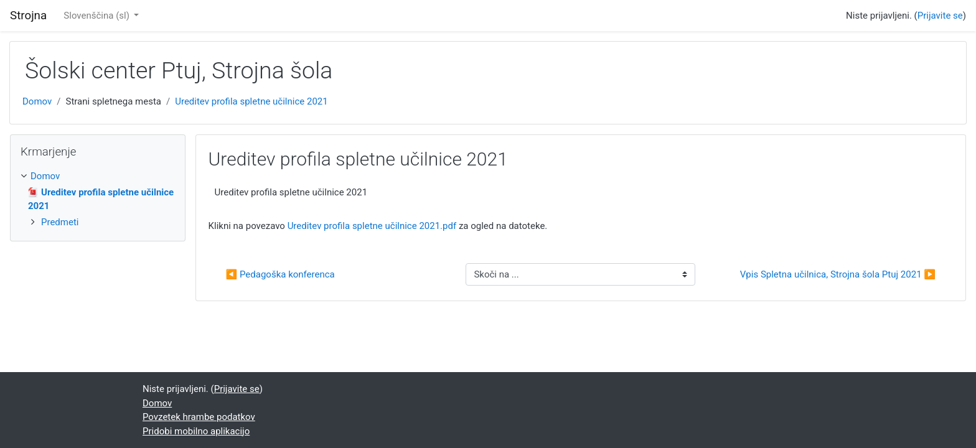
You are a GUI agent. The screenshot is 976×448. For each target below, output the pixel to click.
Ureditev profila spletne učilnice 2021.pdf (372, 225)
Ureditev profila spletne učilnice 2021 (251, 101)
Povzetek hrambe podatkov (199, 416)
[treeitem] (98, 176)
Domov (37, 101)
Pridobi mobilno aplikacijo (196, 431)
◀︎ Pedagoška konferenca (280, 274)
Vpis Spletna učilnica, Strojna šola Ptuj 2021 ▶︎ (838, 274)
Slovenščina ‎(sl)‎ (97, 15)
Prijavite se (940, 15)
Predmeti (59, 222)
